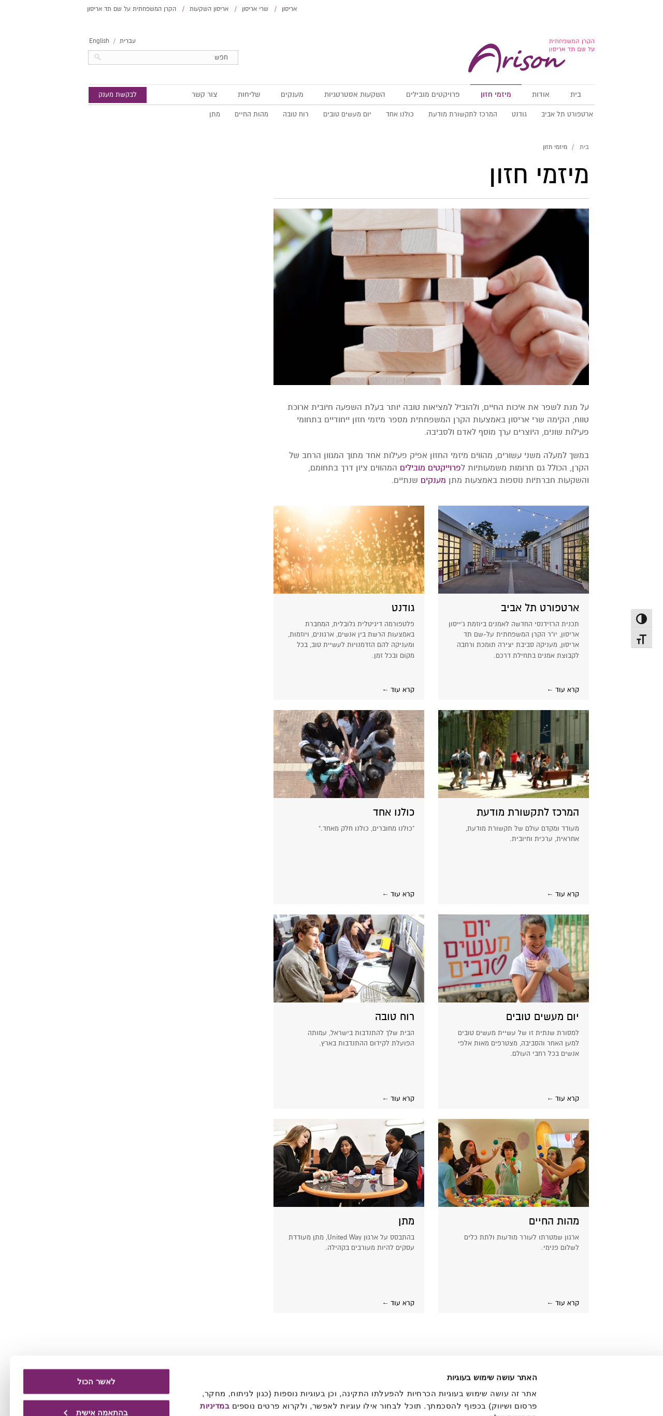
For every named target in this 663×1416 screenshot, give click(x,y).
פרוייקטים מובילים (420, 468)
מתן (204, 114)
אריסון (279, 8)
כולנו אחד (390, 114)
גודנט (509, 114)
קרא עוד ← (553, 690)
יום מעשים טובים (337, 114)
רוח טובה (286, 114)
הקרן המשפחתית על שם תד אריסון (121, 8)
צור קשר (194, 94)
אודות (531, 94)
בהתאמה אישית (86, 1362)
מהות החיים (241, 114)
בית (565, 94)
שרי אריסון (245, 8)
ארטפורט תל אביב (557, 114)
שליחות (239, 94)
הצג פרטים (509, 1395)
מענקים (282, 94)
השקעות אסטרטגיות (345, 94)
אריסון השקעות (199, 8)
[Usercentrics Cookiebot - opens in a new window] (596, 1396)
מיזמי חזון (486, 94)
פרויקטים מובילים (423, 94)
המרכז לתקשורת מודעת (453, 114)
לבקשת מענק (108, 95)
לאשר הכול (86, 1332)
